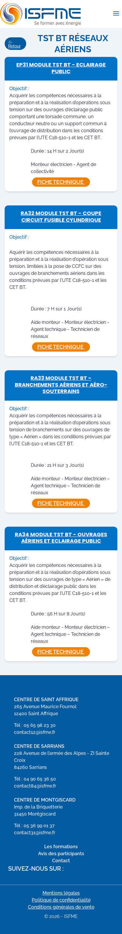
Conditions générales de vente (61, 907)
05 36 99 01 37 (39, 825)
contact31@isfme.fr (34, 832)
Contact (61, 860)
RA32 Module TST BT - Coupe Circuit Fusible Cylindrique (61, 217)
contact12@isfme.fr (34, 732)
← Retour (14, 43)
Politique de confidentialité (61, 900)
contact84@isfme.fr (35, 786)
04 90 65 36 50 (40, 779)
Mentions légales (61, 893)
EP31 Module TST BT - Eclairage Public (61, 68)
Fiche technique (61, 182)
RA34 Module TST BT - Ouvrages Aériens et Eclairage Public (61, 538)
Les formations (61, 846)
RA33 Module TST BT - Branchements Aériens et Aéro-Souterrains (61, 384)
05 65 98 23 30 (40, 725)
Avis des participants (61, 853)
